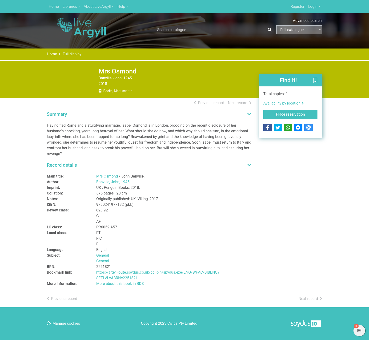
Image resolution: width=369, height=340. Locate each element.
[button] (315, 80)
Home (54, 6)
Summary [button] (57, 114)
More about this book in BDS (120, 283)
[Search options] (299, 29)
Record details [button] (62, 165)
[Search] (269, 29)
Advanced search (307, 20)
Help (121, 6)
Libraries (70, 6)
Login (312, 6)
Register (298, 6)
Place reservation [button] (297, 114)
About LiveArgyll (97, 6)
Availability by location (283, 103)
